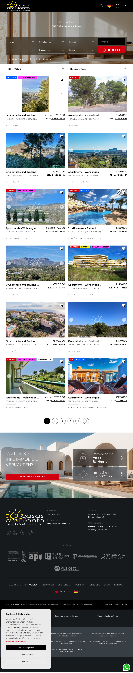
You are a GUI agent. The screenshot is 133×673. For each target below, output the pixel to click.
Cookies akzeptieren (26, 647)
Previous (8, 94)
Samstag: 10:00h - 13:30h (99, 530)
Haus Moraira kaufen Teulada (66, 617)
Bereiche (103, 586)
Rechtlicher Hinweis (37, 606)
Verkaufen (54, 586)
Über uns (88, 586)
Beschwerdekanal (84, 606)
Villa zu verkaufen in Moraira (108, 617)
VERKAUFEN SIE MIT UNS (32, 477)
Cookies (62, 606)
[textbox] (22, 42)
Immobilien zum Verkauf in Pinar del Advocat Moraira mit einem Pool (108, 644)
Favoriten (70, 593)
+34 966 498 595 (54, 515)
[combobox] (21, 41)
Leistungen (72, 586)
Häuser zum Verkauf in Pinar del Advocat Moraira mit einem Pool (108, 636)
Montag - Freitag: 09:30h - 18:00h (102, 527)
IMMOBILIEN (111, 50)
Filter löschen (42, 59)
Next (62, 94)
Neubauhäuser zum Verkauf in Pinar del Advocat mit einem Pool (66, 636)
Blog (116, 586)
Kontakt (53, 593)
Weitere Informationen (16, 641)
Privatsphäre (52, 606)
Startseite (19, 586)
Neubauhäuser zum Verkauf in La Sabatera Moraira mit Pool (66, 652)
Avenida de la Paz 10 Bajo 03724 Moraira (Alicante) (102, 516)
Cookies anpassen (26, 654)
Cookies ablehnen (26, 661)
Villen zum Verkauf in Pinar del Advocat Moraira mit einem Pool (66, 644)
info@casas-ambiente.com (58, 524)
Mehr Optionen (17, 59)
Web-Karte (71, 606)
